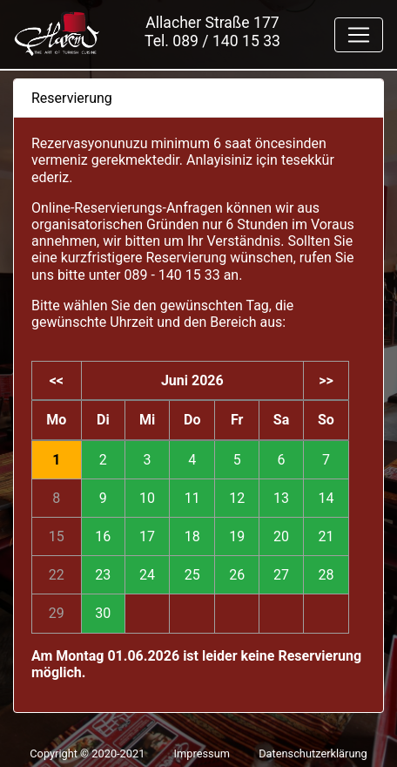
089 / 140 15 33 (226, 41)
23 (103, 575)
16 (103, 536)
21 (325, 536)
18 (192, 536)
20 (281, 536)
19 (237, 536)
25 (192, 575)
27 (281, 575)
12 (237, 498)
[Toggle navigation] (358, 34)
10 (147, 498)
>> (326, 380)
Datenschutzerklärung (313, 753)
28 (325, 575)
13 (281, 498)
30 (103, 613)
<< (57, 380)
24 (147, 575)
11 (192, 498)
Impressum (202, 753)
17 (147, 536)
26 (237, 575)
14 (325, 498)
